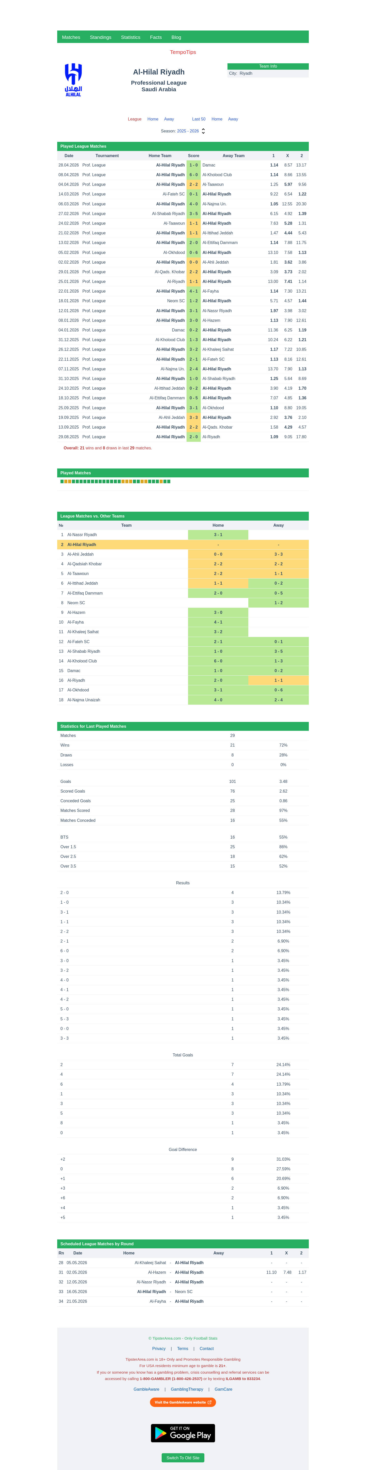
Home (152, 119)
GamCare (223, 1389)
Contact (207, 1348)
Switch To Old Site (183, 1458)
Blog (176, 37)
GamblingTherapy (187, 1389)
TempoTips (183, 52)
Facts (156, 37)
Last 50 (198, 119)
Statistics (130, 37)
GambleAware (146, 1389)
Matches (71, 37)
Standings (101, 37)
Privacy (158, 1348)
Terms (182, 1348)
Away (169, 119)
